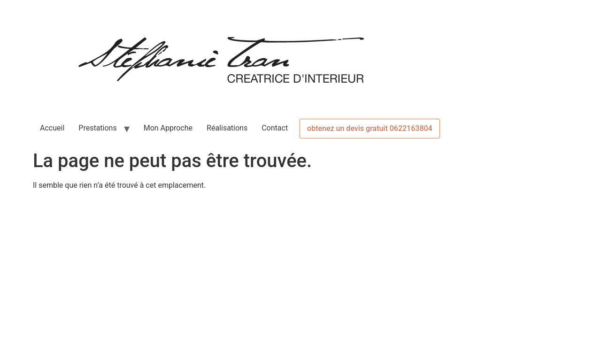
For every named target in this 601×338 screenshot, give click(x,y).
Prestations (97, 127)
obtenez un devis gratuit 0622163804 (369, 128)
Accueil (52, 127)
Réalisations (227, 127)
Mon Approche (168, 127)
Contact (275, 127)
